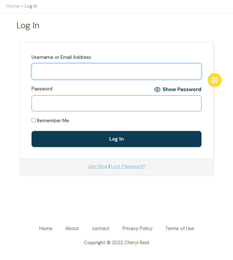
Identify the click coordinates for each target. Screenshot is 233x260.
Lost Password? (128, 166)
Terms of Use (179, 229)
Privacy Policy (138, 229)
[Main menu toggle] (215, 80)
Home (45, 229)
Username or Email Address (61, 57)
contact (101, 229)
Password (42, 89)
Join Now (97, 166)
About (72, 229)
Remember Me (50, 121)
